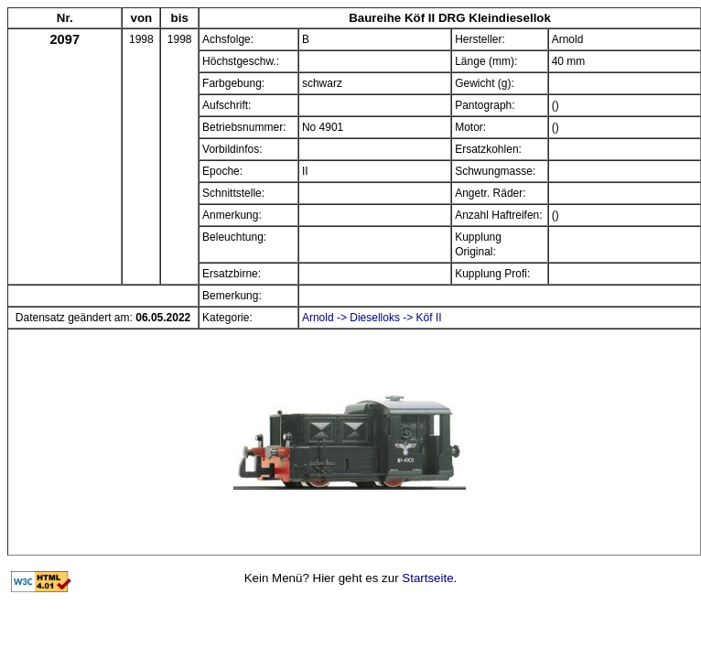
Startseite (427, 578)
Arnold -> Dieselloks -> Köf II (372, 317)
